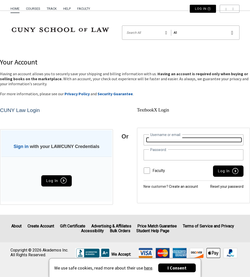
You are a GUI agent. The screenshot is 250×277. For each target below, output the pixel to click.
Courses (33, 8)
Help (67, 8)
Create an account (183, 186)
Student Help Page (152, 230)
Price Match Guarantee (157, 226)
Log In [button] (203, 9)
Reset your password (227, 186)
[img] (145, 253)
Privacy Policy (77, 93)
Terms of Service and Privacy (208, 226)
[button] (230, 9)
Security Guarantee (115, 93)
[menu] (230, 9)
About (16, 226)
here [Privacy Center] (148, 268)
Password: (158, 150)
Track (52, 8)
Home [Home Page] (15, 8)
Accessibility (92, 230)
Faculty (83, 8)
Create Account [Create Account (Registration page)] (41, 226)
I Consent (177, 268)
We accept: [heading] (121, 254)
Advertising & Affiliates (111, 226)
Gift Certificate (72, 226)
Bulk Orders (120, 230)
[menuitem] (16, 6)
